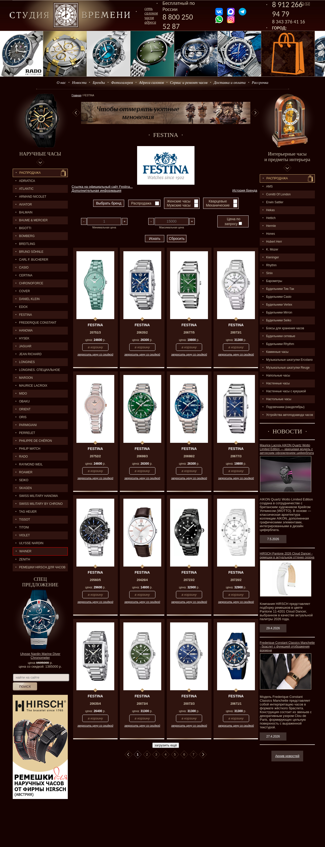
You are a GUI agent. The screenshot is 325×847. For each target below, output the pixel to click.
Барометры (274, 281)
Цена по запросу (233, 221)
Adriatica (27, 181)
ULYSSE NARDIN (31, 543)
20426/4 (142, 580)
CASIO (23, 267)
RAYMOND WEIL (31, 464)
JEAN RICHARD (30, 354)
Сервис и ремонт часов (189, 83)
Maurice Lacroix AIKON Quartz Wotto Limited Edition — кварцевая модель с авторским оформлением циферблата (287, 449)
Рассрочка (260, 83)
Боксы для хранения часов (285, 328)
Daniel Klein (29, 299)
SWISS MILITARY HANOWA (38, 496)
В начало (128, 754)
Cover (24, 291)
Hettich (270, 218)
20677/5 (189, 332)
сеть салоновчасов (151, 13)
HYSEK (24, 338)
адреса (150, 22)
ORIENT (24, 409)
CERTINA (25, 275)
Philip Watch (29, 448)
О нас (61, 83)
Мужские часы (178, 205)
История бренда (244, 190)
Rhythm (271, 265)
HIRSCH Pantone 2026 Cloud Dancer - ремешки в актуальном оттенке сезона (287, 555)
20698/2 (189, 456)
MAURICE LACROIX (33, 385)
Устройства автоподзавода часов (289, 415)
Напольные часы (278, 375)
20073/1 (236, 332)
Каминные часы (277, 352)
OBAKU (24, 401)
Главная (76, 95)
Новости (79, 83)
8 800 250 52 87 (177, 21)
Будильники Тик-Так (280, 289)
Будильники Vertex (279, 304)
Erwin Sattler (274, 202)
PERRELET (27, 433)
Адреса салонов (151, 83)
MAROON (26, 378)
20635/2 (142, 332)
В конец (203, 754)
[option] (165, 113)
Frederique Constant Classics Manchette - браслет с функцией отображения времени (287, 646)
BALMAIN (25, 212)
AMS (269, 186)
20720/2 (236, 580)
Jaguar (25, 346)
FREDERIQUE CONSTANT (37, 322)
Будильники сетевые (280, 336)
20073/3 (189, 703)
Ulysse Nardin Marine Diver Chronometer (40, 656)
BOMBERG (27, 236)
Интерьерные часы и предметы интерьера (287, 156)
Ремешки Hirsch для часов (42, 567)
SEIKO (23, 480)
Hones (270, 234)
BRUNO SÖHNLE (31, 252)
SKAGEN (25, 488)
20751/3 (95, 332)
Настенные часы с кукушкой (286, 391)
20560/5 (95, 580)
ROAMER (25, 472)
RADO (23, 456)
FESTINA (25, 315)
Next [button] (255, 113)
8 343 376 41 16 (288, 22)
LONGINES (27, 362)
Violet (24, 535)
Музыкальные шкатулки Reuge (288, 367)
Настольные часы (278, 399)
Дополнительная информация (96, 191)
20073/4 (142, 703)
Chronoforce (31, 283)
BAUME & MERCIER (33, 220)
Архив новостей (287, 756)
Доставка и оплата (230, 83)
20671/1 (236, 703)
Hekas (270, 210)
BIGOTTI (25, 228)
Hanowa (26, 330)
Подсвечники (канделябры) (285, 407)
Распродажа (30, 173)
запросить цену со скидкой (95, 354)
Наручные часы (40, 153)
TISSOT (24, 519)
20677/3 (236, 456)
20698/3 (142, 456)
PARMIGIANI (28, 425)
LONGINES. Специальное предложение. (36, 371)
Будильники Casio (278, 297)
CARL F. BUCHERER (33, 259)
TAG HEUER (28, 511)
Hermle (271, 226)
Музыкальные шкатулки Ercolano (289, 360)
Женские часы (178, 201)
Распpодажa (277, 178)
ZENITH (24, 559)
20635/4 (95, 703)
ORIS (22, 417)
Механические (218, 205)
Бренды (99, 83)
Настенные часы (278, 383)
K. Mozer (272, 249)
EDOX (23, 307)
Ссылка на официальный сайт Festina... (102, 187)
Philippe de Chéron (35, 441)
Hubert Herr (274, 241)
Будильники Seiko (278, 320)
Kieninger (272, 257)
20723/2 (189, 580)
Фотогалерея (122, 83)
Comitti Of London (278, 194)
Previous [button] (76, 113)
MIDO (23, 393)
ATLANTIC (26, 189)
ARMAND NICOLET (32, 196)
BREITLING (27, 244)
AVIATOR (25, 204)
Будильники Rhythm (280, 344)
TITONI (24, 527)
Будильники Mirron (279, 312)
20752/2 (95, 456)
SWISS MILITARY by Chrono (41, 504)
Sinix (269, 273)
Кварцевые (218, 201)
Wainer (25, 551)
